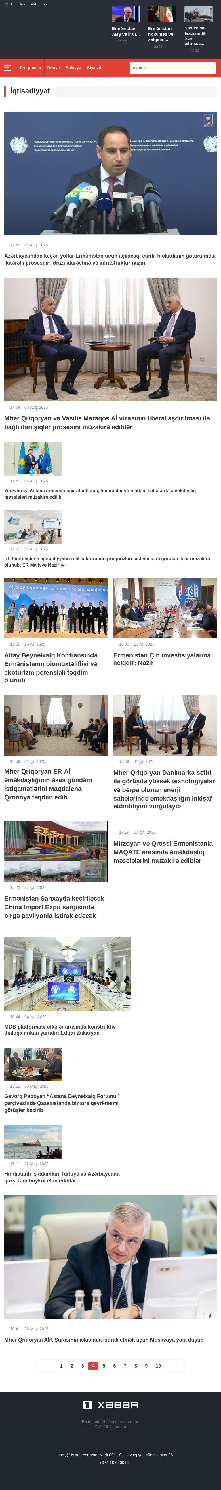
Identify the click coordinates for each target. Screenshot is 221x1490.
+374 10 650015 (114, 1462)
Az (45, 4)
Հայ (8, 4)
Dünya (53, 67)
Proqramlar (30, 67)
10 (158, 1365)
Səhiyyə (73, 67)
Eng (21, 4)
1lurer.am (117, 1426)
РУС (34, 4)
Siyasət (94, 67)
